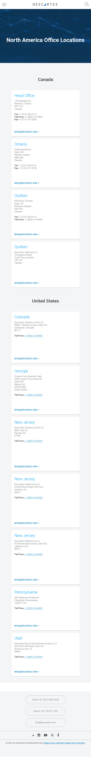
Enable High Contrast (54, 743)
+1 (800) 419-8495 (33, 335)
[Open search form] (87, 4)
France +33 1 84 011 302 (45, 711)
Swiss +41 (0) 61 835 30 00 (45, 699)
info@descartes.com (26, 132)
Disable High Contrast (74, 743)
